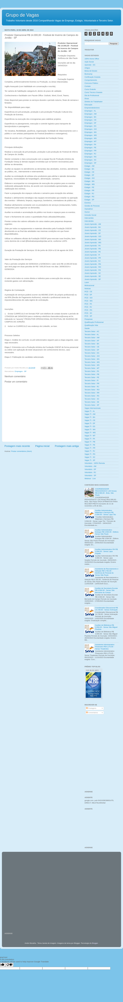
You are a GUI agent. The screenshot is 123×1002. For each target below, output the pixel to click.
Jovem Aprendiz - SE (93, 276)
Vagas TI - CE (90, 420)
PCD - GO (89, 298)
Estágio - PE (89, 187)
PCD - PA (88, 304)
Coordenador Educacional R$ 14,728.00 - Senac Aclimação (106, 609)
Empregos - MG (91, 135)
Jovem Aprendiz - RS (93, 270)
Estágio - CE (89, 172)
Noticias (88, 288)
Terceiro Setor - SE (92, 402)
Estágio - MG (90, 184)
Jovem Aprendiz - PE (93, 252)
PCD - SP (88, 316)
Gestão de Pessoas (92, 206)
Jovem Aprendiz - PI (92, 255)
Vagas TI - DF (90, 423)
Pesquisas (89, 319)
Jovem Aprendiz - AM (93, 224)
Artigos (87, 68)
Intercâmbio (89, 221)
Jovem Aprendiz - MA (93, 239)
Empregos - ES (90, 126)
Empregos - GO (91, 129)
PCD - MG (89, 301)
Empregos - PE (90, 148)
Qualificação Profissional (94, 322)
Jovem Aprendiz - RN (93, 264)
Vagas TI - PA (90, 439)
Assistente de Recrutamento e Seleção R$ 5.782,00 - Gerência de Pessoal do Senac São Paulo (106, 572)
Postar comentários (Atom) (21, 451)
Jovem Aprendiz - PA (93, 246)
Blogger (95, 943)
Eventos (88, 203)
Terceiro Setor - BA (92, 344)
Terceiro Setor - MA (92, 359)
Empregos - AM (90, 114)
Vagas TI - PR (90, 448)
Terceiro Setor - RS (92, 396)
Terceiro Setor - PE (92, 377)
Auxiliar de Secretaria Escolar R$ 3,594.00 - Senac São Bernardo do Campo (106, 590)
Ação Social (89, 62)
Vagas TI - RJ (90, 451)
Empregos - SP (21, 371)
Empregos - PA (90, 144)
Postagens (91, 708)
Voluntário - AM (90, 466)
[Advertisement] (102, 735)
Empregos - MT (90, 141)
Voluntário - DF (90, 469)
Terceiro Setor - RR (92, 393)
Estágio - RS (89, 197)
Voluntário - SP (90, 475)
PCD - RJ (88, 307)
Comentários (92, 713)
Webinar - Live (90, 478)
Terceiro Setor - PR (92, 383)
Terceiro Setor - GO (92, 356)
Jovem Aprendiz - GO (93, 236)
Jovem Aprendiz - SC (93, 273)
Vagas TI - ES (90, 426)
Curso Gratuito (90, 89)
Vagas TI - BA (90, 417)
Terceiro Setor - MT (92, 368)
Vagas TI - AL (90, 411)
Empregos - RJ (90, 154)
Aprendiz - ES (90, 65)
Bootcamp (88, 74)
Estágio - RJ (89, 193)
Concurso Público (91, 83)
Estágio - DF (89, 175)
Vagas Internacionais (93, 408)
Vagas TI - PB (90, 442)
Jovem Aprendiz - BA (93, 227)
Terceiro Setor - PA (92, 371)
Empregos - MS (91, 138)
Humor (87, 212)
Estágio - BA (89, 169)
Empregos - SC (90, 160)
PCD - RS (88, 310)
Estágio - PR (89, 190)
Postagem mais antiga (67, 446)
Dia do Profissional (92, 95)
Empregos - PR (90, 151)
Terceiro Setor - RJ (92, 387)
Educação (88, 105)
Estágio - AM (89, 166)
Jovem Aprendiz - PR (93, 258)
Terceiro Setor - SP (92, 405)
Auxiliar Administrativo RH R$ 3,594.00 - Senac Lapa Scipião (106, 551)
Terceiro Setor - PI (92, 380)
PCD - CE (88, 292)
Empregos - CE (90, 120)
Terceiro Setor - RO (92, 390)
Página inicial (42, 446)
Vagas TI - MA (90, 429)
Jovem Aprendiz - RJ (93, 261)
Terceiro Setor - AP (92, 341)
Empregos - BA (90, 117)
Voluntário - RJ (90, 472)
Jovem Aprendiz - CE (93, 230)
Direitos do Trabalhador (93, 102)
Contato (88, 86)
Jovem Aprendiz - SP (93, 279)
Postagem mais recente (17, 446)
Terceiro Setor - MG (92, 362)
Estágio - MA (89, 181)
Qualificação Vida (91, 325)
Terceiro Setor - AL (92, 334)
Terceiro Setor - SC (92, 399)
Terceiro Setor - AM (92, 338)
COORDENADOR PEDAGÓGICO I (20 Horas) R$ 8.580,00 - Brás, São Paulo (105, 492)
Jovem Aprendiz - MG (93, 243)
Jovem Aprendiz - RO (93, 267)
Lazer (87, 282)
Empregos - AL (90, 111)
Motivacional (89, 285)
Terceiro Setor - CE (92, 347)
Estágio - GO (90, 178)
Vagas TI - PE (90, 445)
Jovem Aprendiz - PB (93, 249)
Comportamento (91, 80)
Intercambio (89, 218)
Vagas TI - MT (90, 436)
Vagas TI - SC (90, 457)
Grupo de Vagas (22, 15)
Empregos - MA (91, 132)
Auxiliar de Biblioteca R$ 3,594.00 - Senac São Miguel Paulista (106, 627)
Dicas (87, 98)
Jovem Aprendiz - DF (93, 233)
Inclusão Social (90, 215)
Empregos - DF (90, 123)
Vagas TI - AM (90, 414)
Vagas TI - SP (90, 460)
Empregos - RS (90, 157)
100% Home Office (92, 59)
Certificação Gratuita (92, 77)
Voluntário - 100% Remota (95, 463)
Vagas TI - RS (90, 454)
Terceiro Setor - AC (92, 331)
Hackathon (89, 209)
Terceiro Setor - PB (92, 374)
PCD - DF (88, 295)
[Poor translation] (9, 965)
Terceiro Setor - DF (92, 350)
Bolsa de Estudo (91, 71)
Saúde (87, 328)
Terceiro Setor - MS (92, 365)
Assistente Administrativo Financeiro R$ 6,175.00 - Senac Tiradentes (104, 647)
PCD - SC (88, 313)
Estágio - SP (89, 200)
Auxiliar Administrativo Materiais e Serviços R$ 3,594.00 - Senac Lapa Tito (105, 512)
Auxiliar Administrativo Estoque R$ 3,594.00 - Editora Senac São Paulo (106, 532)
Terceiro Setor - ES (92, 353)
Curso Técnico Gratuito (93, 92)
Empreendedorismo (92, 108)
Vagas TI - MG (90, 433)
